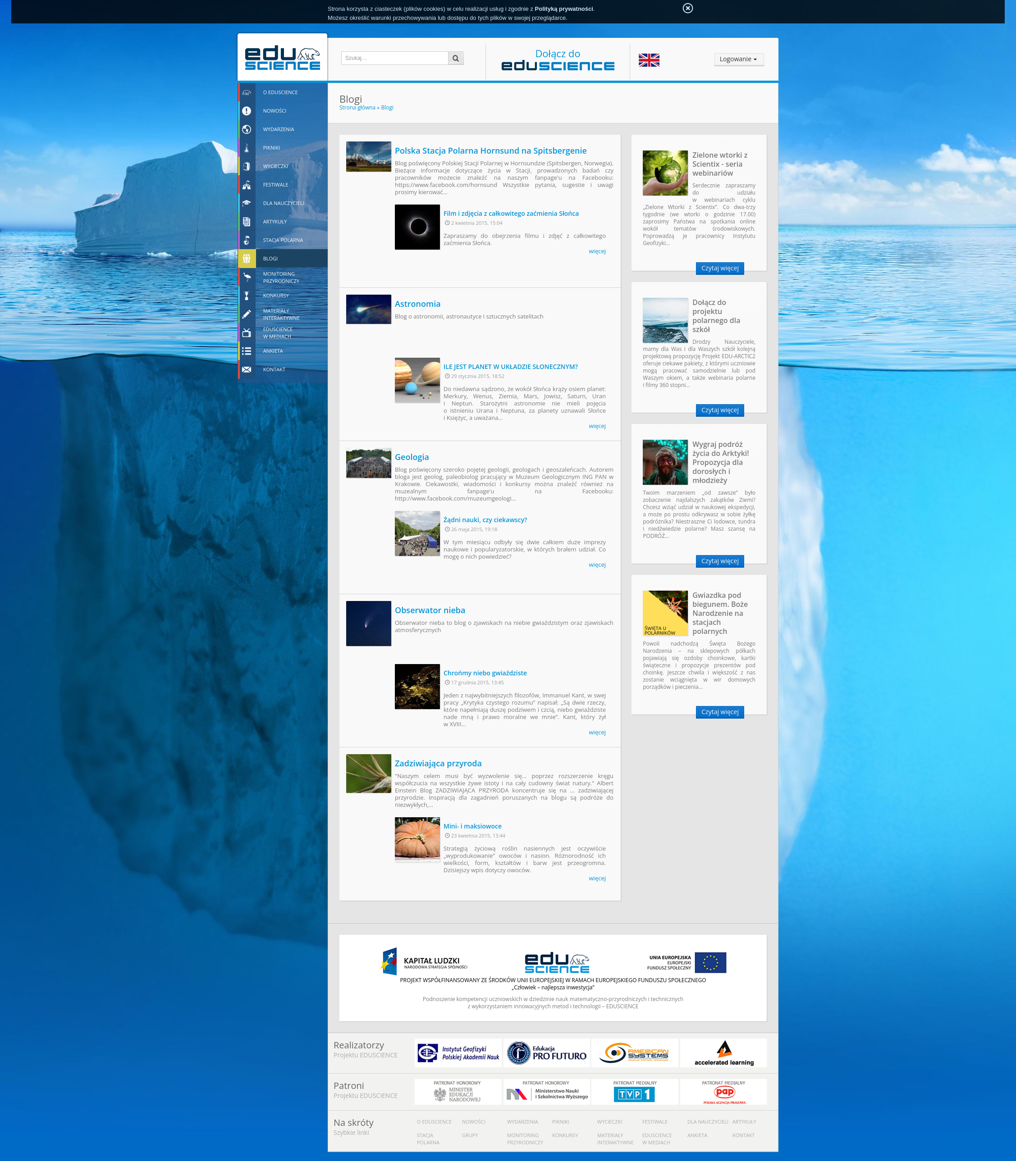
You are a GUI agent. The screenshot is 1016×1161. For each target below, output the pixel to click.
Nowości (473, 1121)
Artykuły (744, 1121)
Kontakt (743, 1135)
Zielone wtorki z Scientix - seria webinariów (719, 164)
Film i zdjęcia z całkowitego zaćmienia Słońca (511, 213)
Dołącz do (558, 58)
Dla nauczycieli (707, 1121)
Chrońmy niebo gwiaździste (485, 673)
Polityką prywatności (564, 8)
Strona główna (357, 107)
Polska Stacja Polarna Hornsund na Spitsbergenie (491, 150)
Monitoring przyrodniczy (525, 1139)
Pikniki (560, 1121)
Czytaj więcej (720, 268)
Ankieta (697, 1135)
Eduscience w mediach (657, 1139)
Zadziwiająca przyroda (438, 763)
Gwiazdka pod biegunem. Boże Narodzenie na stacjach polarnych (720, 613)
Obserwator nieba (430, 610)
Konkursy (565, 1135)
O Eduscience (434, 1121)
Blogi (387, 107)
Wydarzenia (522, 1121)
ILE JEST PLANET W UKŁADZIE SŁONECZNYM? (511, 366)
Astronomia (418, 303)
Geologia (412, 456)
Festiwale (655, 1121)
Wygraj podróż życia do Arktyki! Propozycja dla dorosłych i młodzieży (720, 462)
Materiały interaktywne (615, 1139)
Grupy (470, 1135)
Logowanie (735, 59)
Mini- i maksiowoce (473, 826)
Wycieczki (609, 1121)
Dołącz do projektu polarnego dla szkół (716, 315)
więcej (597, 251)
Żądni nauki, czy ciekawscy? (485, 519)
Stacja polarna (428, 1139)
